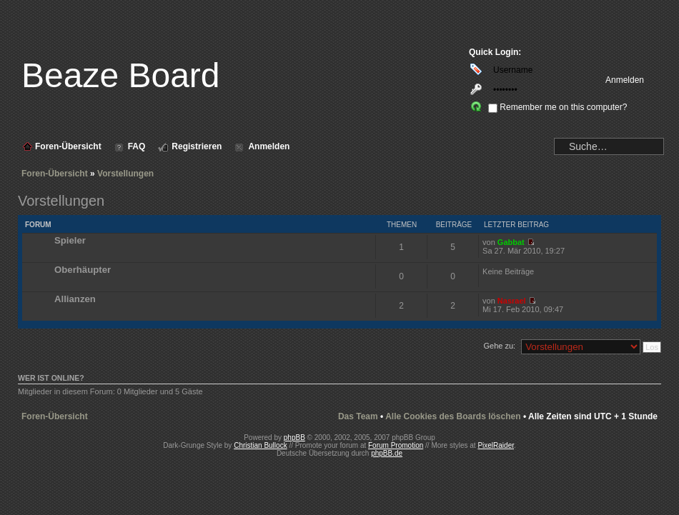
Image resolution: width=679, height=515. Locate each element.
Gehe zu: (499, 345)
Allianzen (75, 299)
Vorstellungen (125, 174)
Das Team (358, 416)
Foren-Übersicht (54, 174)
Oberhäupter (82, 269)
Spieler (70, 240)
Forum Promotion (395, 445)
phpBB (294, 437)
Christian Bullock (260, 445)
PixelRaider (495, 445)
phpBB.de (386, 453)
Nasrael (511, 300)
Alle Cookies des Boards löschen (452, 416)
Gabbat (511, 242)
